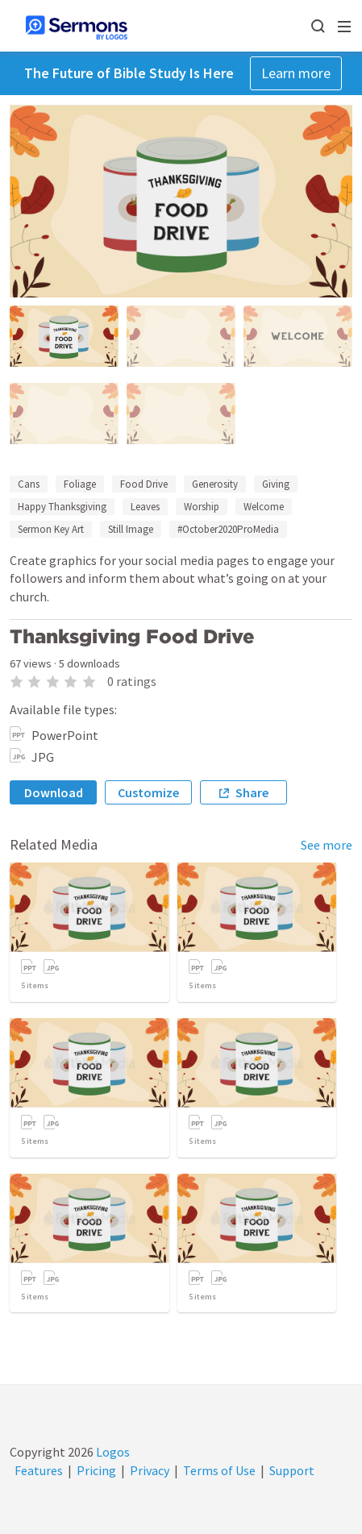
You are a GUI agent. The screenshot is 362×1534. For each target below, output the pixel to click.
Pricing (96, 1470)
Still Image (130, 529)
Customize (148, 792)
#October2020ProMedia (228, 529)
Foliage (80, 484)
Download (53, 792)
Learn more (296, 73)
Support (291, 1470)
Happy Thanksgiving (62, 506)
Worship (201, 506)
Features (39, 1470)
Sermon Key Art (51, 529)
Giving (275, 484)
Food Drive (144, 484)
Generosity (215, 484)
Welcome (263, 506)
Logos (112, 1452)
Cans (29, 484)
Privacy (149, 1470)
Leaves (145, 506)
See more (326, 845)
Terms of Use (219, 1470)
